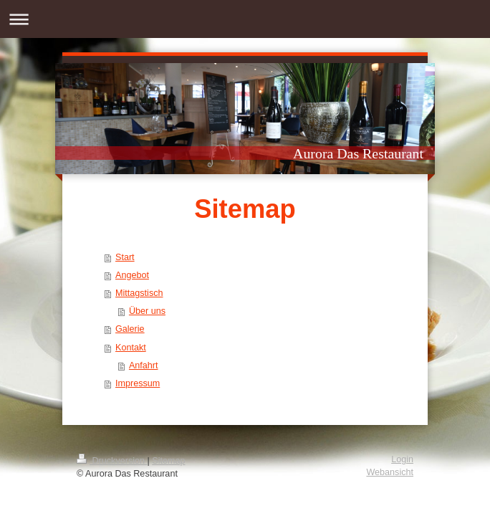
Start (125, 257)
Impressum (137, 383)
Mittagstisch (139, 293)
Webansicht (389, 472)
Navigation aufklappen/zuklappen (245, 19)
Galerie (130, 329)
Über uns (147, 311)
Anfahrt (143, 365)
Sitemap (168, 461)
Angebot (132, 275)
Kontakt (130, 348)
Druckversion (112, 461)
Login (402, 459)
